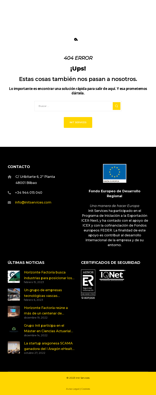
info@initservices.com (33, 202)
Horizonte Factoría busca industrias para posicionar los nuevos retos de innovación (48, 275)
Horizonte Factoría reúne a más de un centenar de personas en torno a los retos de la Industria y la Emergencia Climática (49, 311)
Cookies (85, 388)
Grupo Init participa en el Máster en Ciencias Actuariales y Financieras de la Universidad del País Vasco (49, 329)
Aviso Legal (72, 388)
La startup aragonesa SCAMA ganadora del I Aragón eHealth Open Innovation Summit (49, 346)
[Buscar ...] (78, 106)
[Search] (116, 106)
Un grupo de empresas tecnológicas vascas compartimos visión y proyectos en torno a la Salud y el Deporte (49, 293)
